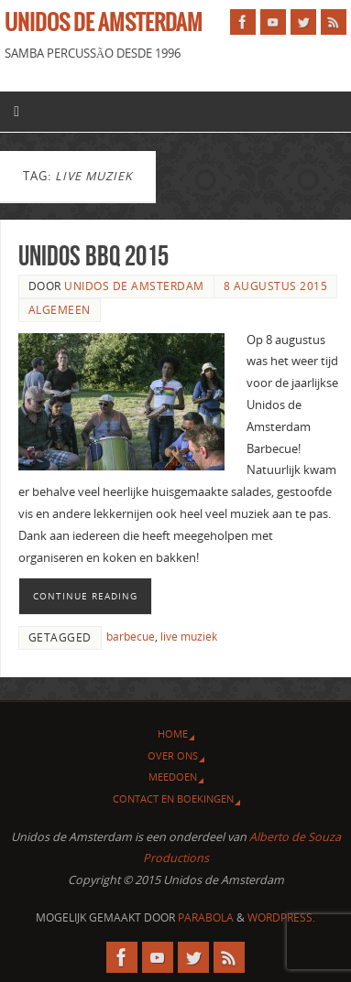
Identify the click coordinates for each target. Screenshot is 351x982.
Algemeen (59, 310)
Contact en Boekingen (173, 798)
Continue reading (85, 595)
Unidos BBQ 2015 (93, 256)
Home (173, 733)
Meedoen (172, 776)
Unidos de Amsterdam (104, 24)
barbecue (130, 636)
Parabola (206, 917)
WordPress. (281, 917)
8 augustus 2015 (276, 286)
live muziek (188, 636)
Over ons (173, 755)
